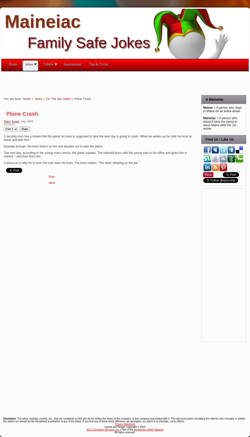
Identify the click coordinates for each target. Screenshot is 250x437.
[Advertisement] (92, 82)
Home (26, 99)
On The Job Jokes (58, 99)
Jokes (38, 99)
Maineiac (43, 21)
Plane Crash (22, 114)
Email (16, 121)
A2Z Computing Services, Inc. (103, 429)
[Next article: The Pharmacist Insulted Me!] (52, 183)
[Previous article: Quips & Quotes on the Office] (52, 177)
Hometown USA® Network (148, 429)
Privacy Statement (125, 424)
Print (7, 121)
